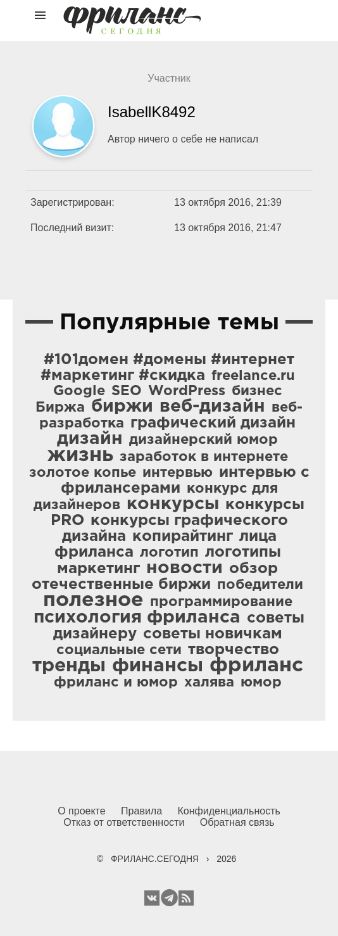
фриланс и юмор (116, 682)
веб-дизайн (212, 406)
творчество (233, 650)
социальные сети (119, 650)
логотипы (243, 552)
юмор (261, 682)
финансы (157, 665)
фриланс (256, 665)
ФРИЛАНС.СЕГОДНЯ (155, 859)
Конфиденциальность (229, 811)
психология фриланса (137, 617)
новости (184, 568)
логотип (169, 553)
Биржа (60, 408)
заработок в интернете (204, 457)
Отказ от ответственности (123, 822)
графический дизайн (213, 423)
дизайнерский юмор (203, 440)
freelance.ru (253, 376)
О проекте (81, 811)
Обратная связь (237, 822)
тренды (69, 665)
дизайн (90, 438)
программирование (221, 602)
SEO (126, 391)
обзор (253, 569)
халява (209, 682)
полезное (93, 600)
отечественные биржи (121, 584)
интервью (177, 473)
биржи (122, 406)
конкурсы (173, 504)
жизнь (80, 455)
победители (260, 585)
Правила (141, 811)
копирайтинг (182, 536)
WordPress (186, 391)
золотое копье (82, 473)
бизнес (257, 391)
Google (79, 391)
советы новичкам (212, 634)
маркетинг (98, 569)
